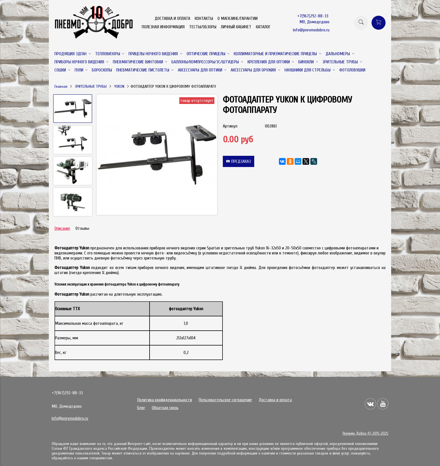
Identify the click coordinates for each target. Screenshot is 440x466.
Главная (60, 86)
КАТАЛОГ (263, 26)
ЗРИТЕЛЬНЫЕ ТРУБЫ (91, 86)
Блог (141, 407)
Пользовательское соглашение (225, 399)
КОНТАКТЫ (204, 18)
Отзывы (82, 228)
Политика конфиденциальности (164, 399)
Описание (62, 228)
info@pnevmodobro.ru (311, 30)
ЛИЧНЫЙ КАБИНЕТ (236, 26)
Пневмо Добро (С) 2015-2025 (365, 433)
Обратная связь (165, 407)
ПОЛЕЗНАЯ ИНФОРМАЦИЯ (163, 26)
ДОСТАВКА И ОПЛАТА (172, 18)
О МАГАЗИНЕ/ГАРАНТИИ (237, 18)
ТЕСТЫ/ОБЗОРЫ (202, 26)
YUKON (119, 86)
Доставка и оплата (275, 399)
